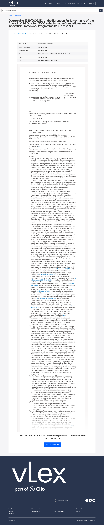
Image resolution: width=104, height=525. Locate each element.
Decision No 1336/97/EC (49, 274)
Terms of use (12, 520)
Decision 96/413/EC (63, 269)
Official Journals (35, 511)
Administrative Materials (38, 509)
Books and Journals (81, 509)
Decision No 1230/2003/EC (48, 298)
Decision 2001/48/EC (43, 291)
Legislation (12, 509)
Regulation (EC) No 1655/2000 (42, 280)
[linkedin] (93, 500)
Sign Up (91, 3)
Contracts (11, 511)
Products (48, 3)
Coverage (58, 3)
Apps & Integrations (72, 3)
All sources (11, 513)
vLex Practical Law (58, 511)
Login (83, 3)
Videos (78, 511)
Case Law (56, 509)
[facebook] (90, 500)
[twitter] (86, 500)
